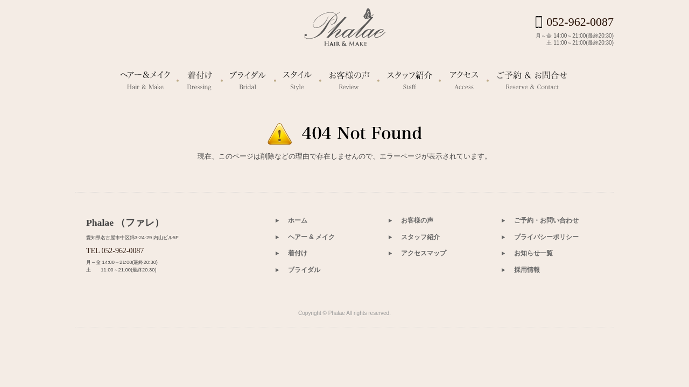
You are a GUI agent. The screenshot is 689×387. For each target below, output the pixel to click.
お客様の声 (417, 279)
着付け (297, 312)
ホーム (297, 279)
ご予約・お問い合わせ (546, 279)
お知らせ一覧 (533, 312)
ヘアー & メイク (311, 296)
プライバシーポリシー (546, 296)
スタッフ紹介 (420, 296)
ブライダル (304, 329)
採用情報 (527, 329)
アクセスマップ (423, 312)
